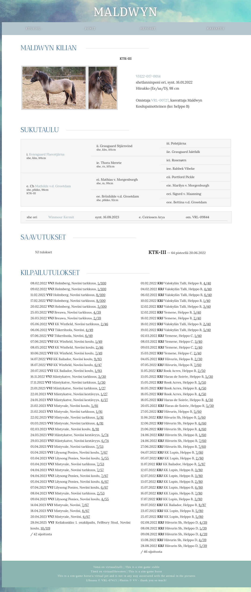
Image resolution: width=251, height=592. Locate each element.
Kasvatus (215, 28)
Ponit (90, 28)
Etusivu (33, 28)
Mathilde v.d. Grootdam (53, 186)
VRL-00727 (160, 100)
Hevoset (148, 28)
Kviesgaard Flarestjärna (47, 154)
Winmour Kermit (61, 217)
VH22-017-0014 (148, 76)
